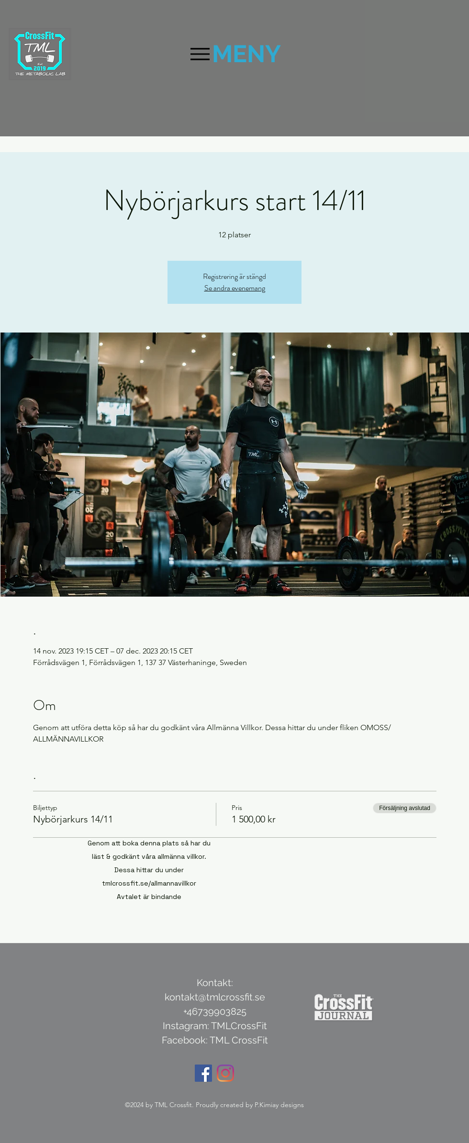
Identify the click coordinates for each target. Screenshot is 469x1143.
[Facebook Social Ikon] (203, 1073)
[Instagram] (225, 1073)
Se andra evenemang (234, 287)
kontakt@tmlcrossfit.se (215, 997)
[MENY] (234, 53)
